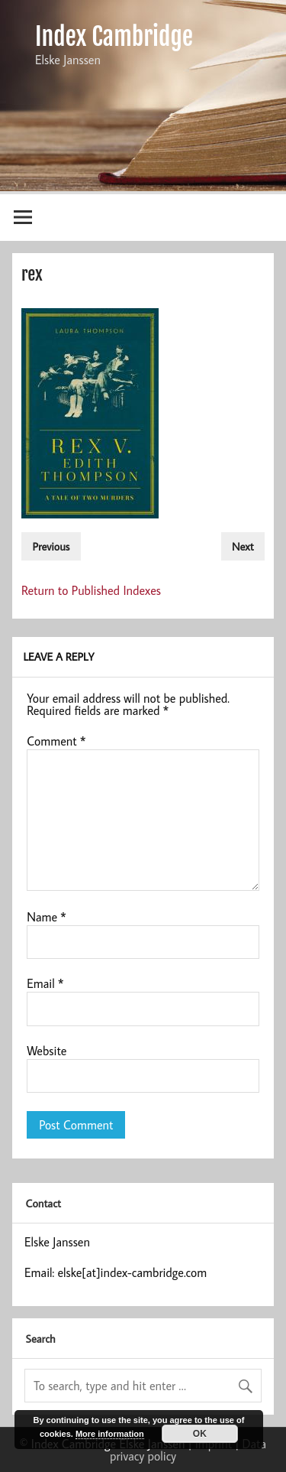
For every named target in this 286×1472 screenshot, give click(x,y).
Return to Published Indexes (91, 590)
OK (200, 1433)
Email (45, 983)
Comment (56, 741)
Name (46, 917)
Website (46, 1051)
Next (243, 546)
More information (110, 1433)
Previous (50, 546)
